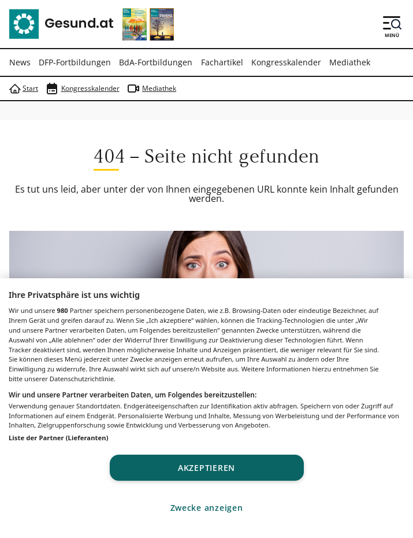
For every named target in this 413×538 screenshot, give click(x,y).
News (20, 62)
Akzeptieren (206, 467)
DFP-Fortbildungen (75, 62)
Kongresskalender (286, 62)
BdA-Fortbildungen (155, 62)
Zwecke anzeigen (206, 507)
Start (23, 89)
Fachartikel (222, 62)
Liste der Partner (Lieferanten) (59, 437)
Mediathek (349, 62)
